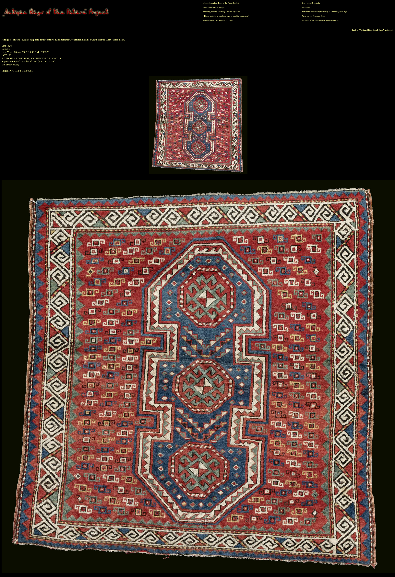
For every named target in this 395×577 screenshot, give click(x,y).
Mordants (306, 7)
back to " (356, 30)
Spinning (236, 12)
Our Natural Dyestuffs (311, 3)
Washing (221, 12)
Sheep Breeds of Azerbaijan (214, 7)
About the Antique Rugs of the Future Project (221, 3)
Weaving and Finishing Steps (313, 16)
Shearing (206, 12)
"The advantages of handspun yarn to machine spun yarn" (226, 16)
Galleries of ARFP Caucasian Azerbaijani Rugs (320, 20)
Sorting (214, 12)
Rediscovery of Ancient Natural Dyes (218, 20)
